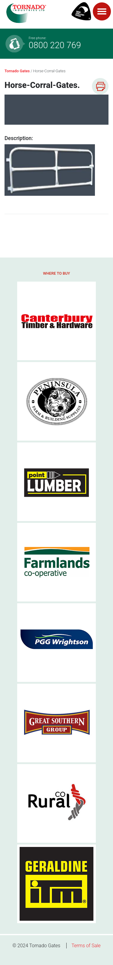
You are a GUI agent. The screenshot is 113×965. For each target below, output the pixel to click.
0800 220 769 (68, 43)
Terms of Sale (86, 945)
